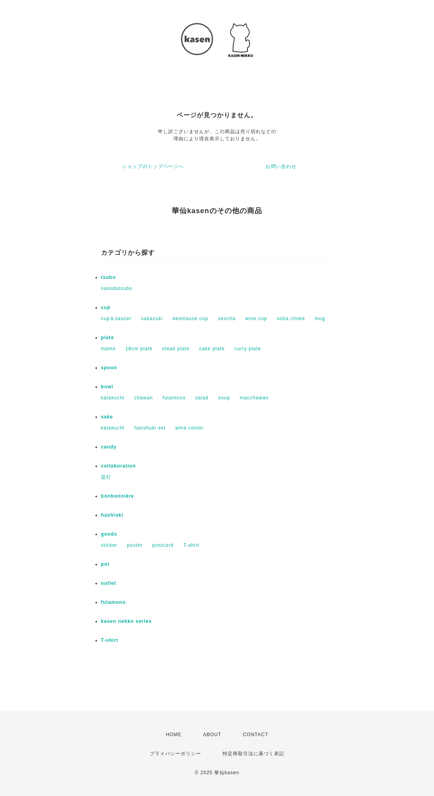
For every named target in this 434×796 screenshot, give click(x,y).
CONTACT (255, 734)
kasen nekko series (126, 621)
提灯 (106, 477)
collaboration (118, 466)
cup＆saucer (116, 318)
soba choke (291, 318)
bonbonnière (117, 496)
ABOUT (212, 734)
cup (105, 307)
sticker (109, 545)
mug (320, 318)
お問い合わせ (281, 166)
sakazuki (152, 318)
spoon (109, 367)
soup (224, 398)
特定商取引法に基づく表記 (253, 753)
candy (109, 447)
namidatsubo (117, 288)
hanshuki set (150, 428)
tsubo (108, 277)
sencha (227, 318)
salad (202, 398)
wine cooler (189, 428)
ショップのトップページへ (153, 166)
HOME (173, 734)
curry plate (247, 348)
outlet (108, 583)
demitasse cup (190, 318)
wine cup (256, 318)
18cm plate (139, 348)
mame (108, 348)
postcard (163, 545)
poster (135, 545)
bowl (107, 386)
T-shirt (191, 545)
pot (105, 564)
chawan (143, 398)
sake (107, 417)
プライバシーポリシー (175, 753)
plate (107, 337)
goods (109, 534)
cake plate (212, 348)
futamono (174, 398)
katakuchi (113, 398)
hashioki (112, 515)
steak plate (176, 348)
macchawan (254, 398)
